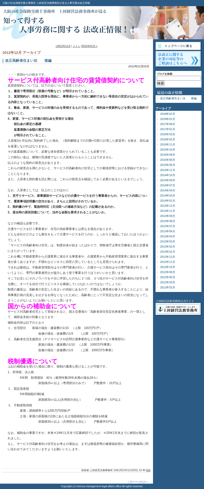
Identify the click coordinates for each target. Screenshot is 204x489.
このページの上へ (138, 481)
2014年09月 (167, 180)
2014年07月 (167, 185)
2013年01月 (167, 251)
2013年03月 (167, 241)
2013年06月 (167, 231)
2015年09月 (167, 154)
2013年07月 (167, 226)
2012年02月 (167, 287)
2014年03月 (167, 195)
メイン (76, 46)
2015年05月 (167, 164)
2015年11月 (167, 144)
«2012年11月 (63, 46)
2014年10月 (167, 175)
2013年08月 (167, 221)
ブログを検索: (165, 73)
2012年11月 (167, 261)
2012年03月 (167, 282)
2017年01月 (167, 129)
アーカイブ (163, 108)
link (148, 470)
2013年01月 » (89, 46)
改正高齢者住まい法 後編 (178, 98)
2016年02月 (167, 139)
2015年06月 (167, 159)
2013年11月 (167, 210)
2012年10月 (167, 266)
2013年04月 (167, 236)
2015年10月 (167, 149)
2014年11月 (167, 170)
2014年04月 (167, 190)
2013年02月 (167, 246)
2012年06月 (167, 272)
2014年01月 (167, 200)
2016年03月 (167, 134)
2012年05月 (167, 277)
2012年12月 (167, 256)
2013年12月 (167, 205)
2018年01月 (167, 118)
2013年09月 (167, 215)
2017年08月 (167, 124)
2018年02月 (167, 113)
